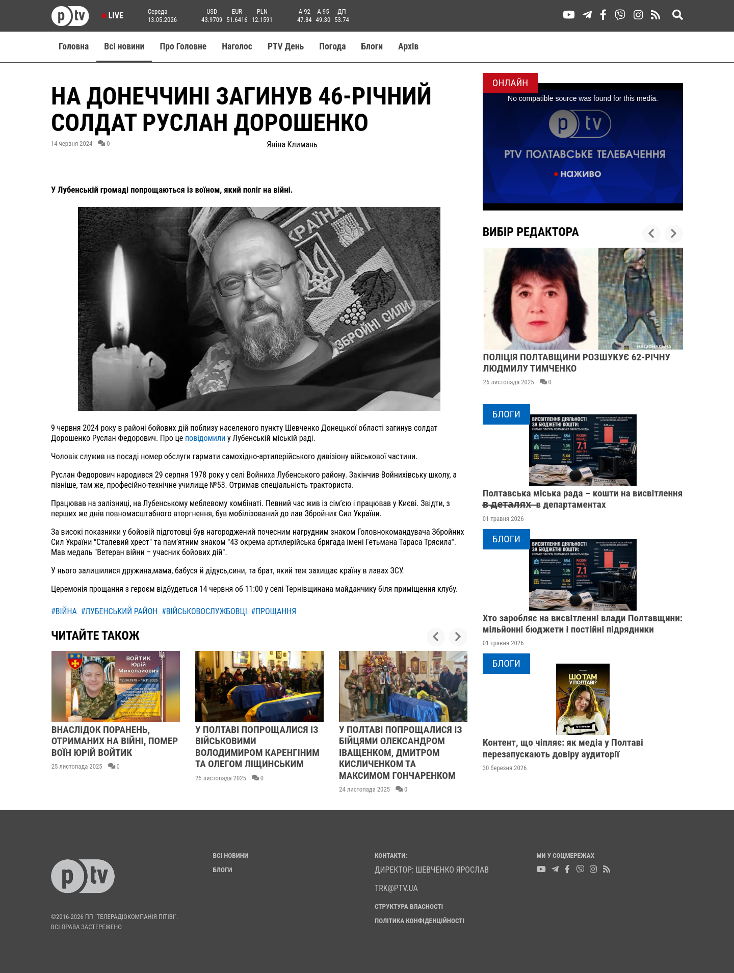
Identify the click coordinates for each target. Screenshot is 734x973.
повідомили (205, 438)
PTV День (286, 46)
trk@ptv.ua (396, 888)
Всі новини (124, 46)
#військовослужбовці (204, 611)
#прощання (273, 611)
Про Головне (183, 46)
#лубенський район (119, 611)
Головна (74, 46)
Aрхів (408, 46)
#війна (64, 611)
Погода (332, 46)
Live (112, 15)
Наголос (237, 46)
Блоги (372, 46)
